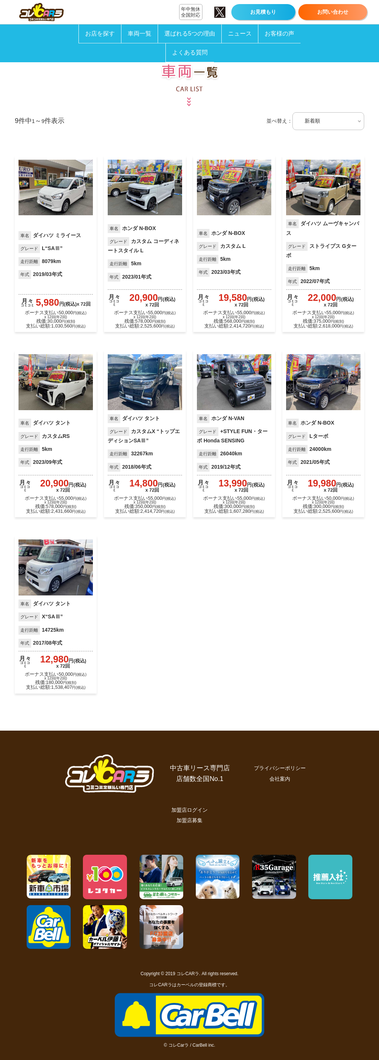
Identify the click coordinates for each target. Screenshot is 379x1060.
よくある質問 (190, 52)
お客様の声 (279, 33)
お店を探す (100, 33)
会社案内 (279, 779)
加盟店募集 (189, 820)
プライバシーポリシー (280, 768)
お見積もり (263, 12)
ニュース (240, 33)
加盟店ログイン (189, 810)
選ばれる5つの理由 (189, 33)
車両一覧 (139, 33)
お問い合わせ (332, 12)
